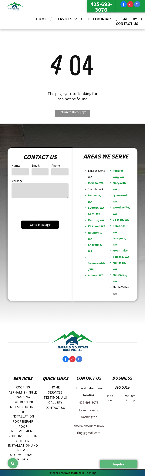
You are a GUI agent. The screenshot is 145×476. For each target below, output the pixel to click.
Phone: (55, 165)
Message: (17, 181)
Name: (16, 165)
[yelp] (130, 4)
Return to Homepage (72, 112)
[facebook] (123, 4)
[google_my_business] (137, 4)
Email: (36, 165)
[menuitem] (42, 18)
